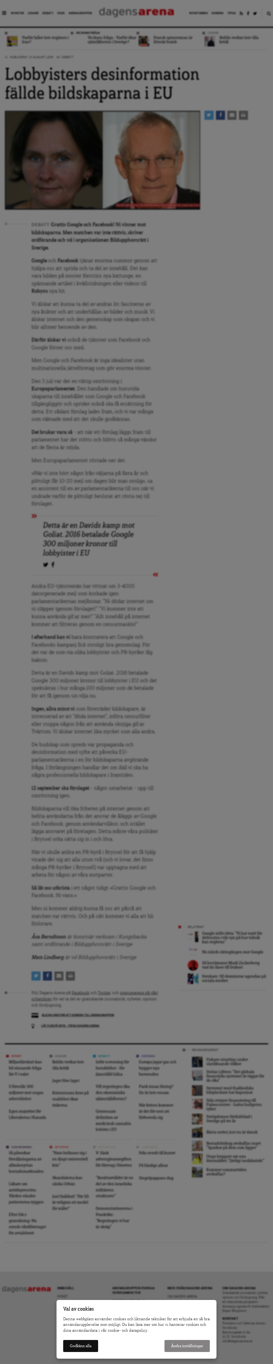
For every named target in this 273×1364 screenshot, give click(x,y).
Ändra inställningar (187, 1346)
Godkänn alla (80, 1346)
